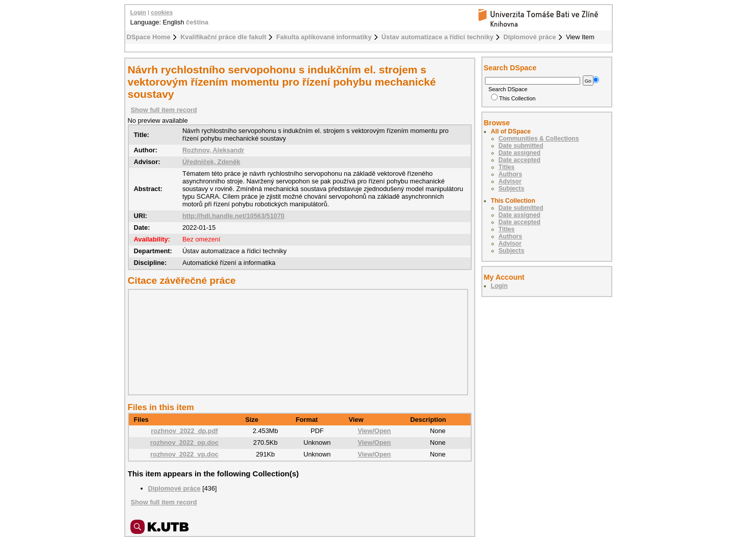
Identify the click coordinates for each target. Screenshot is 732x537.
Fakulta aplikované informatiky (323, 37)
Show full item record (164, 110)
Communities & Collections (539, 138)
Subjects (512, 188)
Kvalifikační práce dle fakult (223, 37)
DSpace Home (149, 37)
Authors (511, 174)
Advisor (510, 181)
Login (138, 12)
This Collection (513, 98)
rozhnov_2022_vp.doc (184, 454)
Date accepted (519, 160)
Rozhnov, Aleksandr (213, 150)
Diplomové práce (529, 37)
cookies (162, 12)
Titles (507, 167)
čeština (197, 22)
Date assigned (519, 152)
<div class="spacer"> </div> (295, 342)
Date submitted (521, 145)
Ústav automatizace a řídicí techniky (438, 37)
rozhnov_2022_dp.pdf (184, 431)
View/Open (374, 431)
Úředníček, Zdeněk (211, 162)
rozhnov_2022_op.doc (184, 442)
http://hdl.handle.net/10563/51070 (233, 216)
